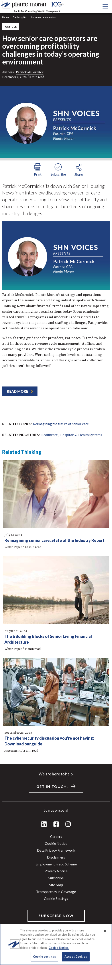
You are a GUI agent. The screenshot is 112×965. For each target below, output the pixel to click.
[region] (56, 944)
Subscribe (56, 878)
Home (5, 17)
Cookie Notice (56, 843)
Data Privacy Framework (56, 850)
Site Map (56, 885)
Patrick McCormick (29, 72)
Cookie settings (56, 898)
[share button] (79, 169)
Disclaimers (56, 857)
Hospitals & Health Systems (81, 434)
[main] (56, 482)
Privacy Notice (56, 871)
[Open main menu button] (105, 6)
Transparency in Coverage (56, 891)
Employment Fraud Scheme (56, 864)
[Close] (105, 931)
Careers (56, 836)
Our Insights (19, 17)
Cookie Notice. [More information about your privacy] (59, 947)
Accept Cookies (76, 956)
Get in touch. (52, 786)
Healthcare (49, 434)
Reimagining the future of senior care (61, 424)
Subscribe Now (56, 915)
